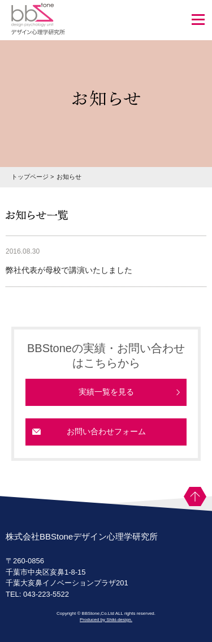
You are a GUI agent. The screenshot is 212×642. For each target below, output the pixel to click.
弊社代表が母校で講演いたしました (69, 270)
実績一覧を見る (106, 391)
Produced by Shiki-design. (106, 619)
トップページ (30, 176)
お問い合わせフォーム (106, 431)
